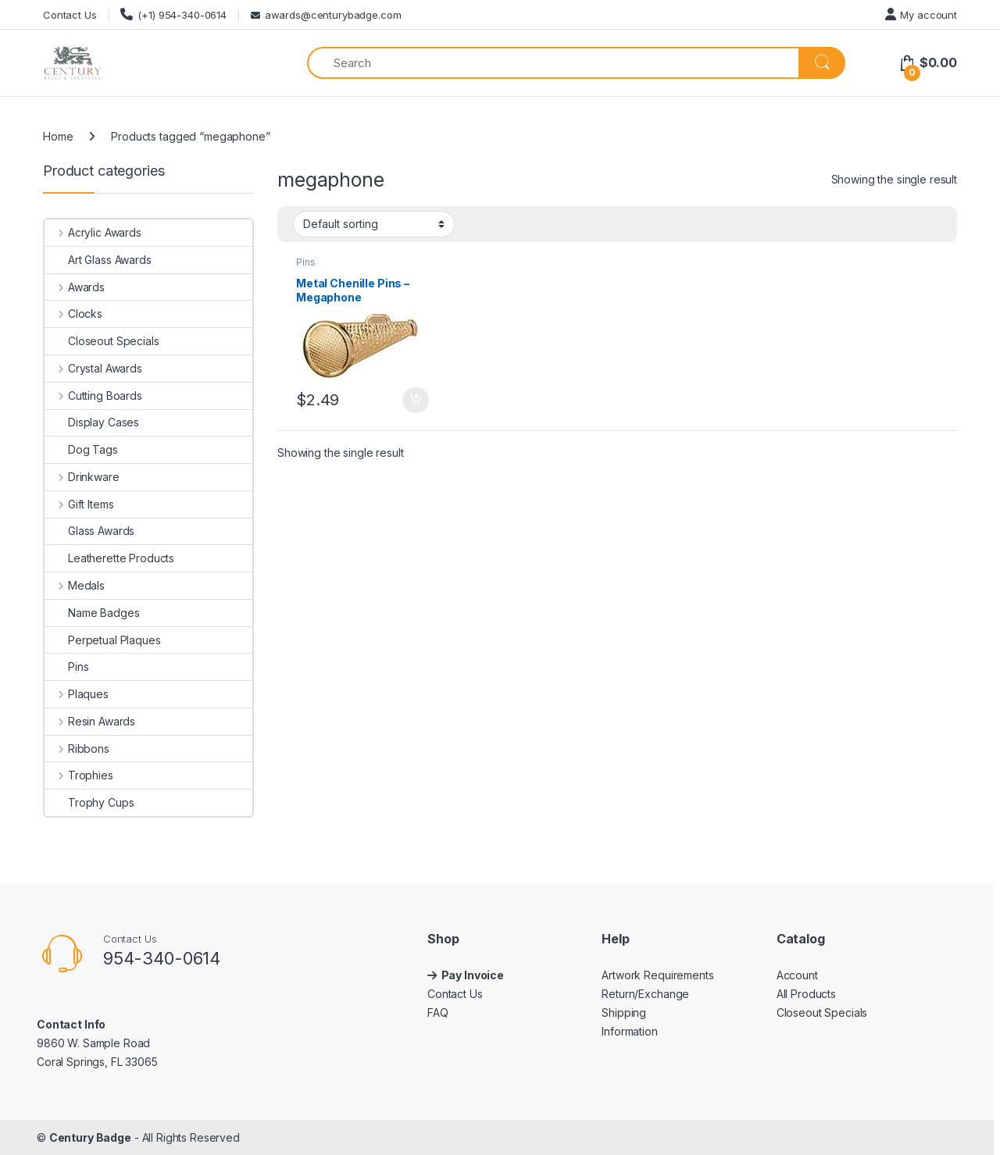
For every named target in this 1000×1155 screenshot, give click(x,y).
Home (58, 136)
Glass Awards (89, 530)
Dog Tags (81, 449)
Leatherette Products (109, 558)
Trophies (79, 775)
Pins (305, 262)
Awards (75, 287)
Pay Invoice (473, 975)
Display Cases (92, 422)
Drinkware (82, 476)
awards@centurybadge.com (326, 15)
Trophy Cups (89, 802)
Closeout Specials (102, 341)
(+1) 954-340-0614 (173, 14)
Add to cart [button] (415, 400)
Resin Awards (90, 721)
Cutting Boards (93, 395)
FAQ (437, 1012)
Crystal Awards (93, 368)
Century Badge (90, 1137)
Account (797, 975)
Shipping (624, 1012)
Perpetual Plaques (103, 640)
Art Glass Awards (98, 259)
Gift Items (79, 504)
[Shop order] (374, 224)
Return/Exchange (645, 993)
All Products (806, 993)
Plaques (77, 693)
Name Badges (92, 612)
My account (921, 14)
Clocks (73, 313)
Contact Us (70, 15)
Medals (75, 585)
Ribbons (77, 748)
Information (629, 1031)
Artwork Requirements (657, 975)
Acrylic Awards (93, 232)
